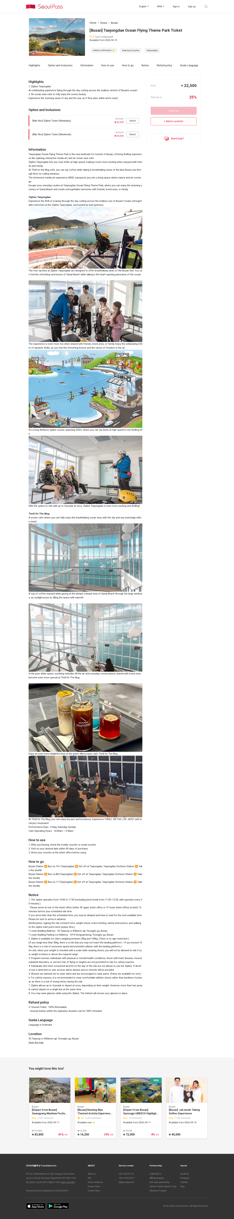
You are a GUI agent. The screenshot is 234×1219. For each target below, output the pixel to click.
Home (93, 22)
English (143, 6)
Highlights (34, 65)
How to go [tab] (128, 65)
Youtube (184, 1182)
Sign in (176, 6)
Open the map (36, 1042)
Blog (182, 1186)
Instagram (185, 1178)
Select (132, 120)
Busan (114, 22)
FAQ (89, 1178)
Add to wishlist (174, 121)
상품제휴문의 (155, 1174)
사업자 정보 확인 (67, 1182)
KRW (159, 6)
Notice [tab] (145, 65)
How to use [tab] (107, 65)
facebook (184, 1174)
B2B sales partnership (159, 1182)
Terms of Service (95, 1182)
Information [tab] (86, 65)
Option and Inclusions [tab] (60, 65)
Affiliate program (157, 1178)
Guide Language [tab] (189, 65)
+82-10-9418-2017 (127, 1178)
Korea (103, 22)
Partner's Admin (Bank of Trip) (163, 1186)
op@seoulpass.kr (126, 1182)
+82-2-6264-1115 (126, 1174)
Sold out (173, 110)
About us (92, 1174)
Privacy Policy (94, 1186)
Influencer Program (158, 1191)
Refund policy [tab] (164, 65)
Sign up (192, 6)
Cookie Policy (94, 1191)
